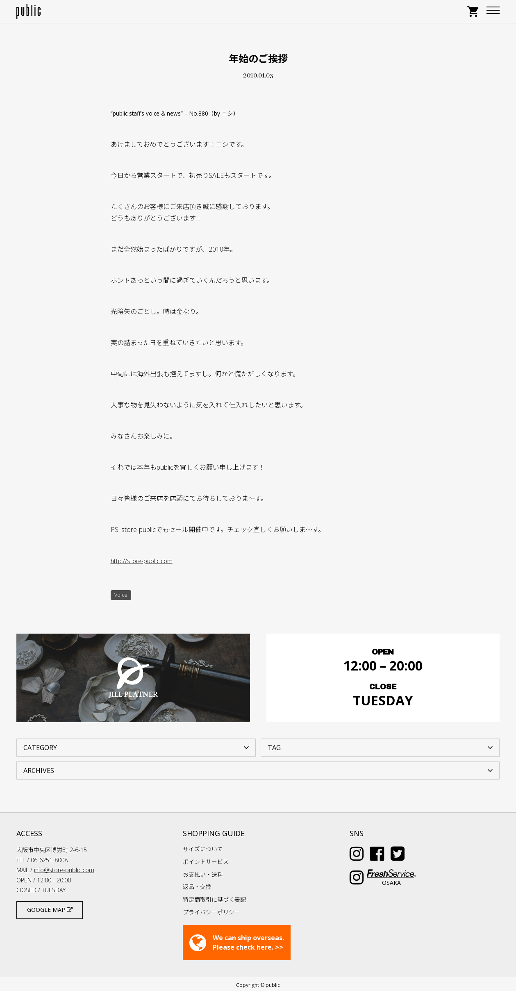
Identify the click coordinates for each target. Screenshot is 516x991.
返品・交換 (197, 884)
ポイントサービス (206, 859)
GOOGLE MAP (50, 907)
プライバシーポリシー (211, 909)
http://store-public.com (143, 560)
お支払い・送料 (203, 871)
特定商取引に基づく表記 (214, 897)
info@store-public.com (64, 867)
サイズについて (203, 846)
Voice (122, 596)
